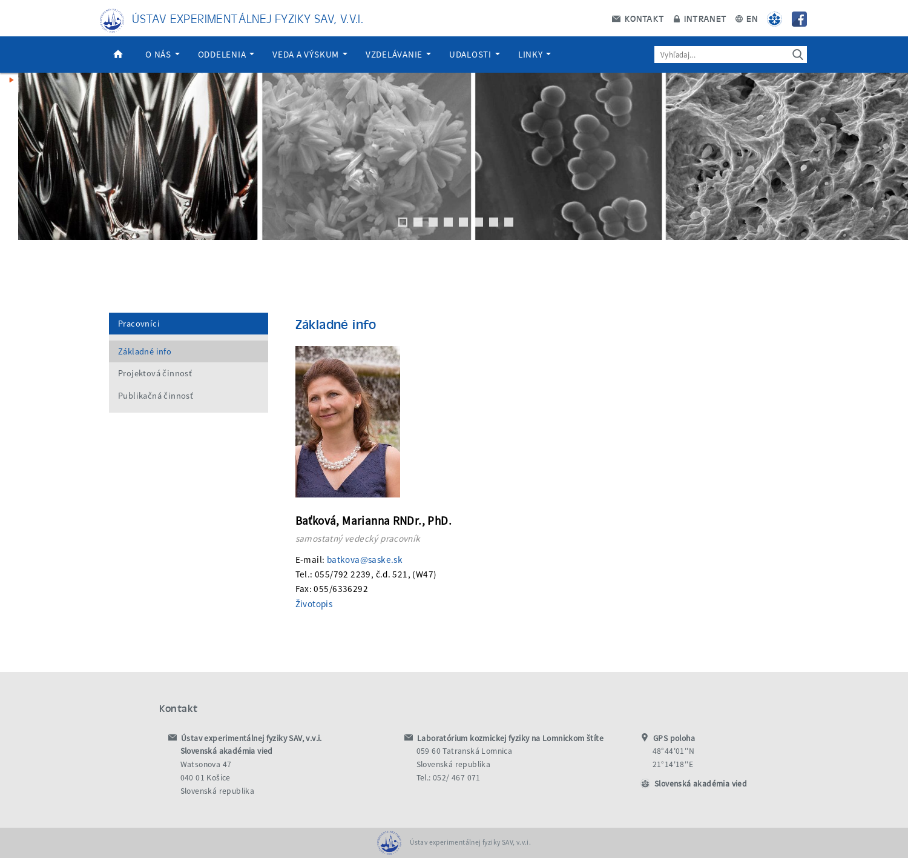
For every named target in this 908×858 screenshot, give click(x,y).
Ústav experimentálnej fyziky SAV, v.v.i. (247, 17)
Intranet (700, 18)
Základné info (144, 351)
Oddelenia (226, 54)
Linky (534, 54)
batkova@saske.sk (365, 559)
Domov (118, 54)
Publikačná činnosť (155, 395)
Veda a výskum (309, 54)
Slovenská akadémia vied (700, 784)
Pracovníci (139, 323)
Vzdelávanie (398, 54)
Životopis (314, 604)
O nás (162, 54)
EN (746, 18)
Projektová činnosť (155, 373)
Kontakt (638, 18)
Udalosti (474, 54)
